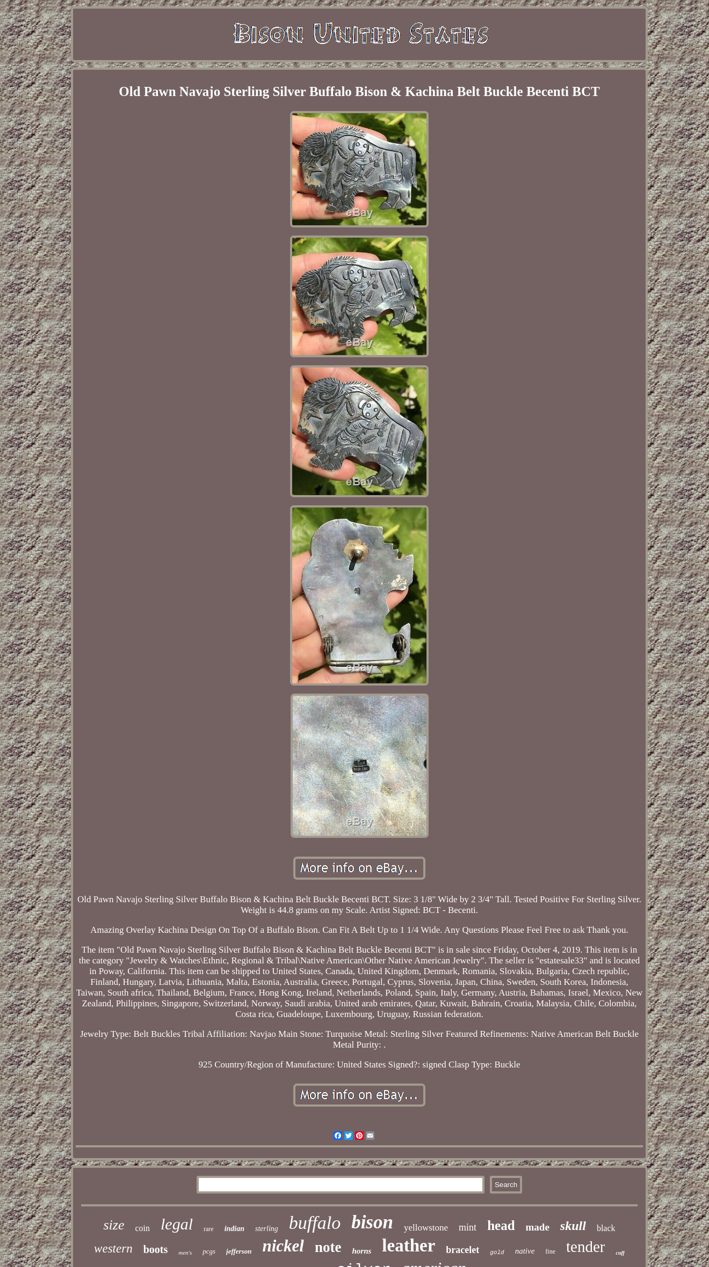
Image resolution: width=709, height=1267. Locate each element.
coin (142, 1228)
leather (408, 1245)
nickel (283, 1245)
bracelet (462, 1249)
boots (155, 1249)
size (113, 1225)
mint (467, 1227)
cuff (620, 1253)
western (113, 1248)
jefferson (238, 1251)
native (525, 1251)
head (501, 1225)
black (606, 1228)
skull (573, 1226)
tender (585, 1246)
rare (209, 1229)
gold (497, 1252)
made (537, 1227)
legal (177, 1224)
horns (361, 1251)
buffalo (315, 1223)
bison (372, 1222)
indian (234, 1229)
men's (185, 1252)
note (328, 1247)
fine (550, 1251)
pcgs (208, 1251)
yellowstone (426, 1227)
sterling (266, 1229)
